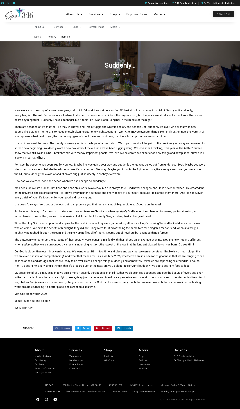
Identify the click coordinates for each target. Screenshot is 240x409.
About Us (74, 14)
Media (159, 14)
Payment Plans (136, 14)
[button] (62, 328)
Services (96, 14)
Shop (115, 14)
